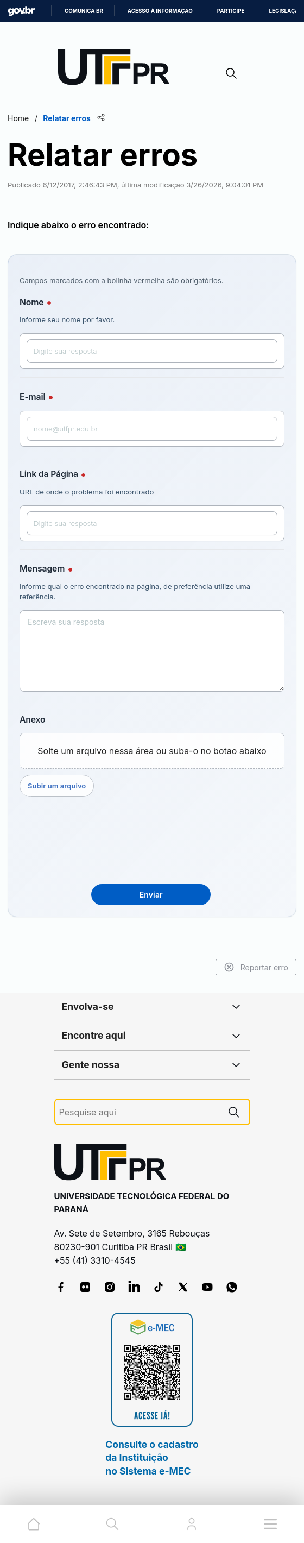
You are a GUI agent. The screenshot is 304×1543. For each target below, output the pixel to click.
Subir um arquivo (57, 785)
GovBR (21, 11)
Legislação (286, 11)
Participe (231, 11)
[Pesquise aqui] (139, 1112)
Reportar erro (256, 967)
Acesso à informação (160, 11)
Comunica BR (84, 11)
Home (18, 118)
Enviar (151, 894)
